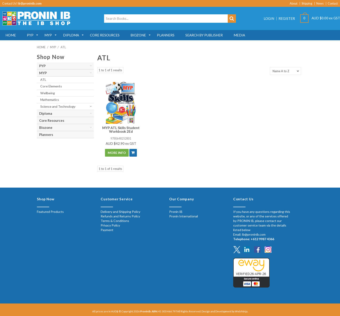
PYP (31, 35)
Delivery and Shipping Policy (120, 212)
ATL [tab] (43, 80)
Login (269, 18)
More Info (117, 153)
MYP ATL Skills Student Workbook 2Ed (121, 130)
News (320, 3)
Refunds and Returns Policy (120, 216)
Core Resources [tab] (51, 120)
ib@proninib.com (29, 3)
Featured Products (50, 212)
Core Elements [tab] (51, 86)
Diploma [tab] (45, 113)
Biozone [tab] (45, 127)
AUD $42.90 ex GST (121, 143)
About (293, 3)
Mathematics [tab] (49, 100)
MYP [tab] (43, 73)
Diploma (72, 35)
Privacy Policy (110, 225)
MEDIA (243, 35)
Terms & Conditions (115, 221)
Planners (168, 35)
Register (287, 18)
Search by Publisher (207, 35)
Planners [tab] (46, 135)
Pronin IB (175, 212)
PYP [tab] (42, 66)
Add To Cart (133, 153)
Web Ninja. (241, 311)
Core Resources (106, 35)
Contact (333, 3)
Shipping (307, 3)
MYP (49, 35)
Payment (107, 230)
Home (11, 35)
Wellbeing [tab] (47, 93)
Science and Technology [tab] (57, 106)
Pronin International (183, 216)
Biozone (140, 35)
